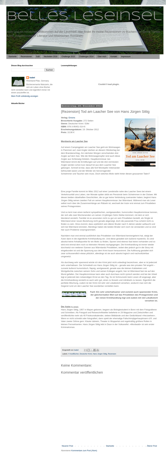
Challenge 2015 (68, 56)
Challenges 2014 (86, 56)
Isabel (32, 78)
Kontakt (113, 56)
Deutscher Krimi (86, 354)
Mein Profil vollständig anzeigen (24, 96)
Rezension (112, 354)
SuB (38, 56)
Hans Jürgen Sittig (100, 354)
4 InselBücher (73, 354)
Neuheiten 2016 (50, 56)
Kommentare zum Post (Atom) (84, 450)
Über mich (102, 56)
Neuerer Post (67, 446)
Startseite (12, 56)
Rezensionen (26, 56)
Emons (72, 117)
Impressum (126, 56)
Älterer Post (152, 446)
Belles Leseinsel (84, 16)
